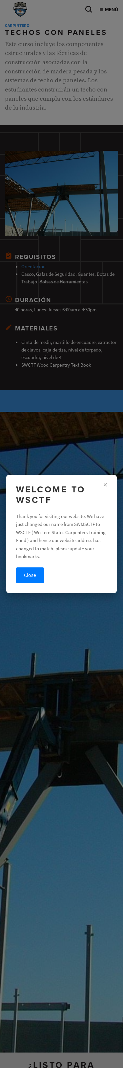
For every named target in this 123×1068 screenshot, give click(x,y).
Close (30, 575)
